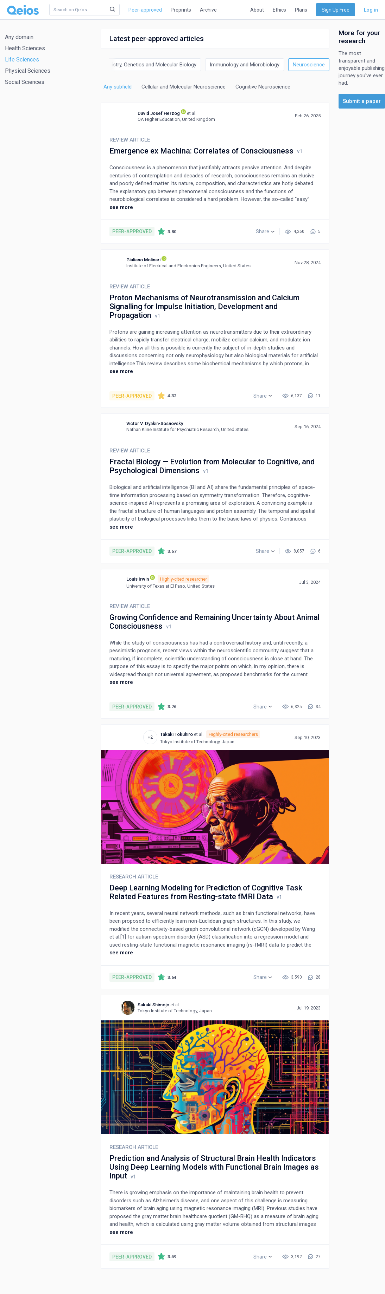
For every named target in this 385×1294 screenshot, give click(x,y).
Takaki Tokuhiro (176, 734)
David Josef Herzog (159, 113)
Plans (301, 10)
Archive (208, 10)
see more (121, 207)
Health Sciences (25, 48)
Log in (371, 10)
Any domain (19, 37)
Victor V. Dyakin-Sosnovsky (154, 423)
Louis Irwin (137, 579)
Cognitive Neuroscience (262, 87)
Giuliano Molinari (143, 259)
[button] (265, 231)
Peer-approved (145, 10)
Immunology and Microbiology (244, 64)
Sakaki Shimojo (153, 1004)
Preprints (181, 10)
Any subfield (117, 87)
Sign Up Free (335, 10)
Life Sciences (22, 59)
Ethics (279, 10)
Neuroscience (309, 64)
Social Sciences (24, 82)
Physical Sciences (27, 70)
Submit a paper (362, 101)
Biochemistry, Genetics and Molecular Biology (143, 64)
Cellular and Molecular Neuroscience (183, 87)
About (257, 10)
